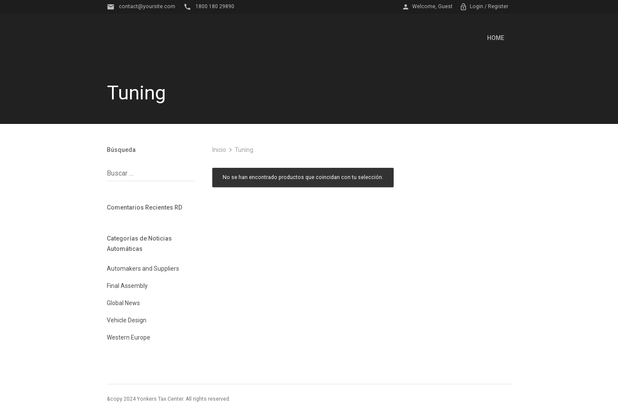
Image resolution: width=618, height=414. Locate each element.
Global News (123, 303)
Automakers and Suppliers (143, 268)
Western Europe (128, 337)
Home (496, 37)
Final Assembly (127, 285)
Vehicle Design (126, 320)
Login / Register (484, 7)
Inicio (219, 149)
